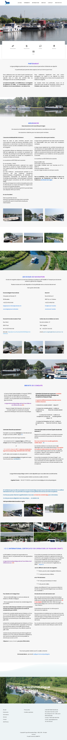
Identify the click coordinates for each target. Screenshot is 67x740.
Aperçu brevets (13, 641)
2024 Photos (58, 2)
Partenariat (12, 47)
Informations (35, 2)
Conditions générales (28, 712)
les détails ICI (17, 459)
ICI (43, 590)
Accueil (20, 2)
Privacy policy (27, 709)
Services (43, 2)
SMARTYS (38, 736)
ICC (33, 53)
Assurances (26, 47)
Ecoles (40, 47)
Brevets (54, 47)
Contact (50, 2)
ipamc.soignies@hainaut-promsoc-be (53, 332)
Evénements (27, 2)
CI (43, 442)
